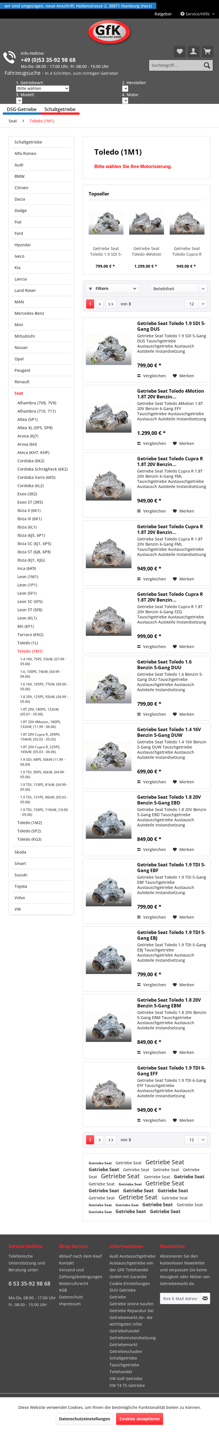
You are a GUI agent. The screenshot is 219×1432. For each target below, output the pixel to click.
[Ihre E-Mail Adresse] (180, 1298)
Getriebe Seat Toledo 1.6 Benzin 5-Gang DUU (164, 664)
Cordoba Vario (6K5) (36, 477)
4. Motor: (130, 94)
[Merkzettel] (179, 51)
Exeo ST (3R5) (30, 502)
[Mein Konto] (193, 51)
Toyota (21, 886)
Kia (18, 267)
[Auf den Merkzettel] (183, 375)
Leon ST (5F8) (29, 609)
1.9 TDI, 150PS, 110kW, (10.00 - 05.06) (44, 812)
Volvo (20, 897)
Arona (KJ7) (27, 436)
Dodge (21, 210)
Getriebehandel (124, 1331)
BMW (20, 176)
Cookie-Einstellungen (130, 1283)
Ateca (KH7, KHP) (33, 452)
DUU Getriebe (123, 1290)
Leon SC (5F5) (29, 601)
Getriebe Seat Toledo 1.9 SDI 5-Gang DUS (106, 251)
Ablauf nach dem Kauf (80, 1256)
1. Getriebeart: (30, 82)
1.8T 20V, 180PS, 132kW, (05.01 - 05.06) (39, 712)
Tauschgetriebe (124, 1365)
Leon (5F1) (26, 593)
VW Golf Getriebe (126, 1378)
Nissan (21, 347)
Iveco (19, 256)
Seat (19, 393)
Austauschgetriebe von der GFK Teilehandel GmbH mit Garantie (131, 1269)
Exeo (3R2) (27, 494)
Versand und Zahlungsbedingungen (80, 1273)
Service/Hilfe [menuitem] (196, 14)
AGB (63, 1290)
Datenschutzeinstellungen (84, 1418)
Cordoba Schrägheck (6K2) (42, 469)
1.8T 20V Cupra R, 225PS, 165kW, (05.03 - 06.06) (40, 749)
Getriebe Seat (101, 1163)
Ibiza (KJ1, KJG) (31, 560)
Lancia (21, 279)
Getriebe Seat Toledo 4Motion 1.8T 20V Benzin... (146, 251)
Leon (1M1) (27, 576)
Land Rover (25, 290)
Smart (20, 863)
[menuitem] (163, 13)
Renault (22, 381)
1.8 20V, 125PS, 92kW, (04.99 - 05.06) (44, 699)
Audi (19, 165)
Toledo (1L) (27, 643)
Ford (19, 233)
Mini (19, 324)
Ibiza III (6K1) (29, 518)
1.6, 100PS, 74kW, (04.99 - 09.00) (40, 674)
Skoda (20, 852)
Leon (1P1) (27, 585)
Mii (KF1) (25, 626)
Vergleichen (151, 375)
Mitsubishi (25, 336)
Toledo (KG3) (29, 839)
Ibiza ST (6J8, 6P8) (34, 551)
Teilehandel (121, 1371)
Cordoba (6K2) (30, 460)
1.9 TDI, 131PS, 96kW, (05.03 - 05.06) (44, 799)
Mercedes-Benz (29, 313)
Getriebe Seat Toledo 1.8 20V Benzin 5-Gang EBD (169, 800)
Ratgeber (163, 14)
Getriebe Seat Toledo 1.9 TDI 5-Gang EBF (171, 867)
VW (18, 909)
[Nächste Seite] (100, 303)
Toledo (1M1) (29, 651)
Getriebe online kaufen (132, 1303)
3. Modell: (25, 94)
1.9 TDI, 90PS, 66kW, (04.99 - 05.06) (43, 774)
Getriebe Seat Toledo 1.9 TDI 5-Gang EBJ (171, 935)
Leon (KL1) (27, 618)
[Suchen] (207, 65)
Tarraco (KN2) (30, 634)
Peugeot (22, 370)
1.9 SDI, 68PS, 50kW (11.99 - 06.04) (42, 762)
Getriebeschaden (126, 1351)
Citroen (22, 187)
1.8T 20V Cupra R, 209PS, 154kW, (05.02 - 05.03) (40, 737)
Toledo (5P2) (29, 831)
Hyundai (23, 244)
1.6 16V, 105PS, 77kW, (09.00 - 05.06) (44, 686)
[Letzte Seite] (111, 303)
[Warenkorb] (207, 51)
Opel (19, 359)
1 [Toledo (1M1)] (90, 303)
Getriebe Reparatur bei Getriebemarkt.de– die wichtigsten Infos (132, 1317)
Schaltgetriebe (28, 142)
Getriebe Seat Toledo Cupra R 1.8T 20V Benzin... (187, 251)
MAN (19, 301)
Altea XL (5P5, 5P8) (34, 427)
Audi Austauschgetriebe (132, 1256)
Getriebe (118, 1297)
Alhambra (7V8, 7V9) (36, 403)
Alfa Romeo (25, 153)
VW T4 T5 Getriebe (127, 1385)
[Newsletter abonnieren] (205, 1298)
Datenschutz (71, 1297)
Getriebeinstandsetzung (133, 1337)
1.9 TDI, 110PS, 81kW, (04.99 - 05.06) (44, 787)
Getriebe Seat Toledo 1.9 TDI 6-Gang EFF (171, 1070)
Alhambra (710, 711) (36, 411)
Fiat (18, 222)
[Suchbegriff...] (181, 65)
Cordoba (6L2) (30, 485)
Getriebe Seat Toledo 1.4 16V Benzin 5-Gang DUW (169, 732)
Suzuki (21, 875)
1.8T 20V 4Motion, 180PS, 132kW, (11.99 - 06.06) (40, 724)
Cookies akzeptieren (139, 1418)
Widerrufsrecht (73, 1283)
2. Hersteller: (134, 82)
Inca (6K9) (26, 568)
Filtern (98, 288)
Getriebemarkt (123, 1344)
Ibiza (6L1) (26, 527)
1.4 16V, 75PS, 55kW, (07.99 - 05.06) (43, 661)
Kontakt (66, 1263)
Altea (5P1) (27, 419)
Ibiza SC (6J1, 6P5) (34, 543)
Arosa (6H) (27, 444)
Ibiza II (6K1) (28, 510)
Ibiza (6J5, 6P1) (31, 535)
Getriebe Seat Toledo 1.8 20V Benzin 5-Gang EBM (169, 1003)
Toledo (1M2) (29, 822)
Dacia (20, 199)
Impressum (70, 1303)
